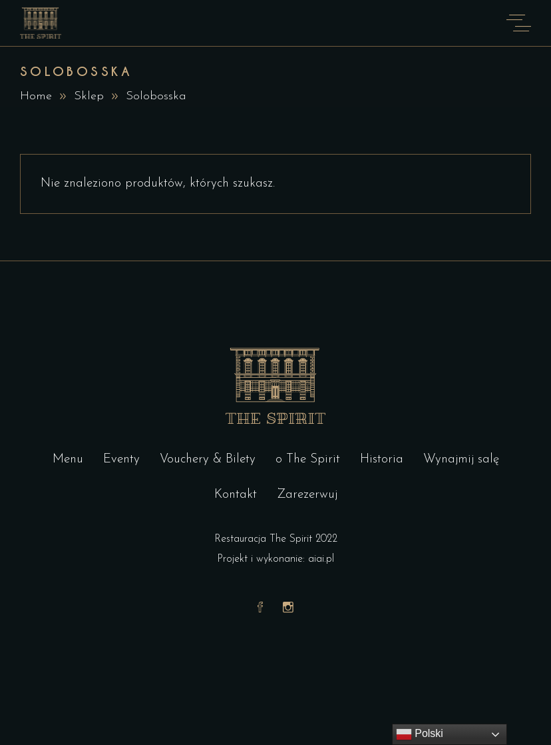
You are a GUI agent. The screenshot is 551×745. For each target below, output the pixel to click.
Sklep (89, 96)
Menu (68, 459)
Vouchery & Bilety (208, 459)
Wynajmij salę (461, 459)
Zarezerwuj (307, 494)
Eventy (121, 459)
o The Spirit (308, 459)
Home (36, 96)
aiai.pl (321, 559)
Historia (381, 459)
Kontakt (235, 494)
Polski (419, 734)
